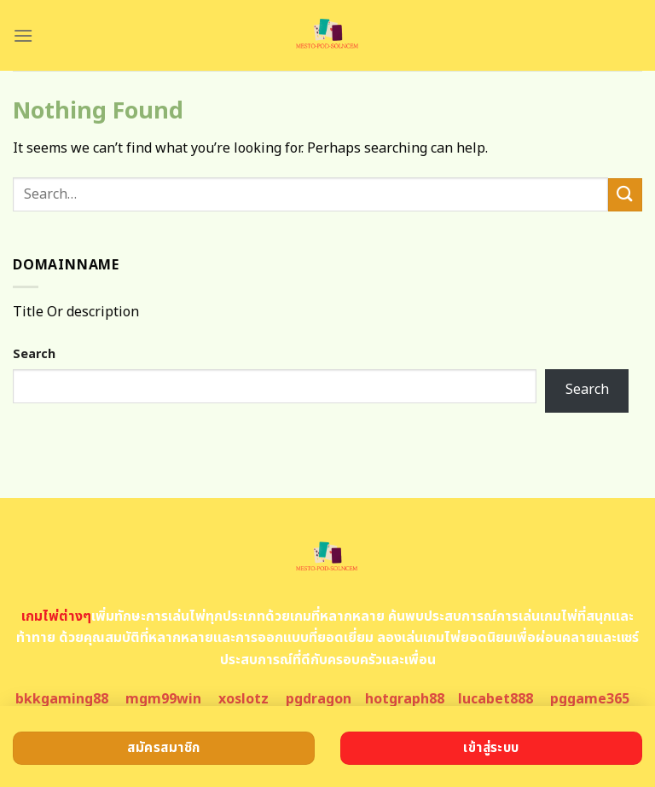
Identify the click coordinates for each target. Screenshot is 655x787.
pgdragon (318, 699)
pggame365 (589, 699)
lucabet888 (495, 699)
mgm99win (163, 699)
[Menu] (23, 35)
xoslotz (243, 699)
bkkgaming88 (61, 699)
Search (34, 354)
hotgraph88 (404, 699)
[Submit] (625, 194)
